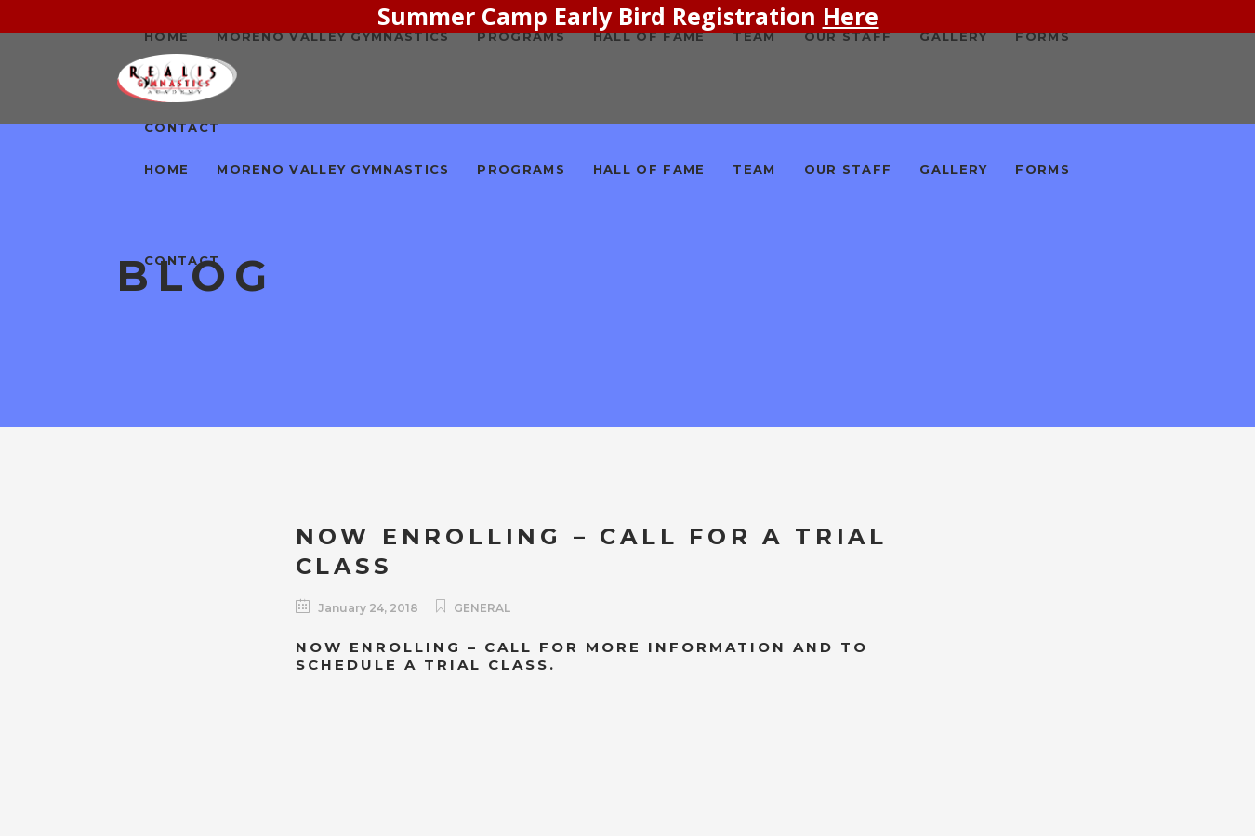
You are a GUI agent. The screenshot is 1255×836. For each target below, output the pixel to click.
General (482, 608)
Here (850, 16)
